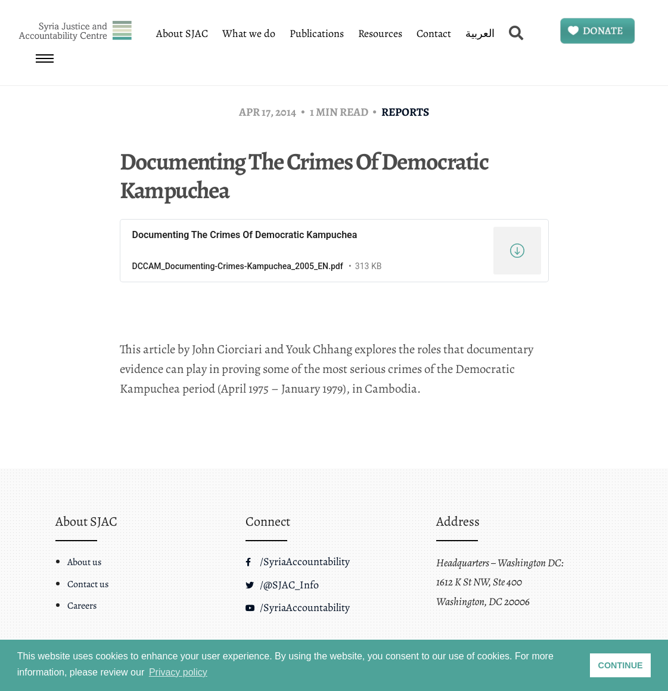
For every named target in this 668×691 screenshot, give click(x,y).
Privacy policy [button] (178, 672)
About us (84, 562)
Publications (317, 33)
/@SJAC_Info (282, 585)
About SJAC (182, 33)
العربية (480, 33)
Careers (82, 605)
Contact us (87, 584)
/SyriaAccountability (298, 561)
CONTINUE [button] (620, 665)
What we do (248, 33)
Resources (380, 33)
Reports (405, 112)
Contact (434, 33)
